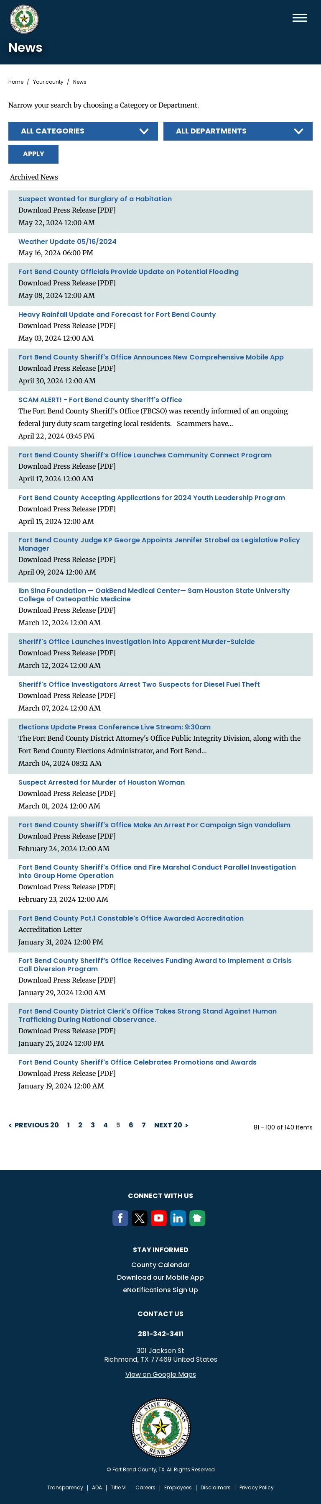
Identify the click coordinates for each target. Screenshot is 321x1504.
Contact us (160, 1313)
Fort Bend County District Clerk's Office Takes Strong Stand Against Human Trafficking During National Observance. (147, 1015)
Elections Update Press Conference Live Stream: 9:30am (114, 727)
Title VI (119, 1487)
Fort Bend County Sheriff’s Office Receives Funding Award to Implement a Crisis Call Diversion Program (155, 964)
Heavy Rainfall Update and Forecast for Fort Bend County (117, 314)
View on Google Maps (160, 1374)
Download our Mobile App (160, 1277)
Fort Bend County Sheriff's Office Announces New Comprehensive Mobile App (151, 357)
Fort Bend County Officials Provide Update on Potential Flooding (128, 271)
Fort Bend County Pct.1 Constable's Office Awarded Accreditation (131, 918)
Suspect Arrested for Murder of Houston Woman (101, 782)
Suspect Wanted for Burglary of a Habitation (95, 199)
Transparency (65, 1487)
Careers (145, 1487)
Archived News (32, 177)
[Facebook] (122, 1223)
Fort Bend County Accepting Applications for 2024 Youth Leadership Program (151, 497)
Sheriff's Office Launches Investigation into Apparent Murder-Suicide (136, 641)
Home (15, 82)
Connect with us (160, 1195)
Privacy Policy (256, 1487)
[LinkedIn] (179, 1223)
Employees (178, 1487)
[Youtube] (160, 1223)
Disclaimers (216, 1487)
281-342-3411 (160, 1333)
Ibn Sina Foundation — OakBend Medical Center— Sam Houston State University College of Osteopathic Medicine (154, 594)
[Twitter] (141, 1223)
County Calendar (160, 1264)
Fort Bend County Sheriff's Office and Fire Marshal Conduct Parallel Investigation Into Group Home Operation (157, 871)
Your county (48, 82)
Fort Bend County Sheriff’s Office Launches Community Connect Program (145, 455)
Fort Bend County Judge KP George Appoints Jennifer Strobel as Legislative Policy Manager (159, 544)
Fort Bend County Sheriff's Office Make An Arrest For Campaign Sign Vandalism (154, 825)
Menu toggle (300, 18)
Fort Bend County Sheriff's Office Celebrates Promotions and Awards (137, 1062)
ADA (97, 1487)
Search (286, 18)
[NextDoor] (199, 1223)
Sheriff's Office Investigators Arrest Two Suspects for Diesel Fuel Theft (139, 684)
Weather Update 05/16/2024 (67, 241)
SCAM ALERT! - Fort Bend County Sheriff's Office (100, 399)
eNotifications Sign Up (160, 1289)
